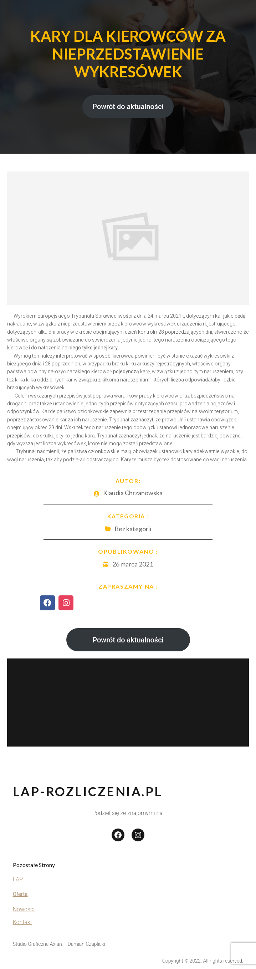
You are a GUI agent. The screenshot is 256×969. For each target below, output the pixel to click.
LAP (18, 879)
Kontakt (22, 922)
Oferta (20, 894)
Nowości (24, 909)
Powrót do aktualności (127, 106)
